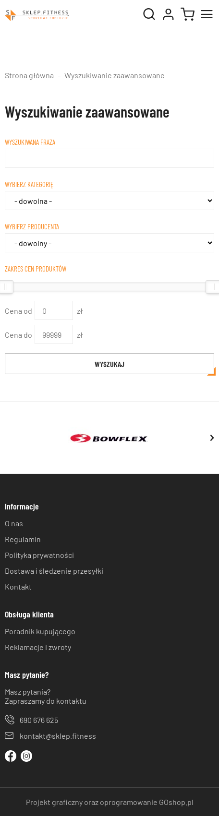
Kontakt (18, 586)
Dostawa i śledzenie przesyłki (54, 570)
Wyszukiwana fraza (30, 142)
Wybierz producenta (32, 226)
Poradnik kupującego (40, 631)
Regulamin (23, 539)
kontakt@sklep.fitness (58, 735)
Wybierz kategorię (29, 184)
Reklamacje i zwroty (38, 646)
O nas (14, 523)
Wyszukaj (109, 363)
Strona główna (29, 75)
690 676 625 (39, 719)
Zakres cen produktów (35, 268)
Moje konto (168, 14)
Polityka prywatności (39, 554)
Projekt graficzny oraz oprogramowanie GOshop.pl (110, 801)
